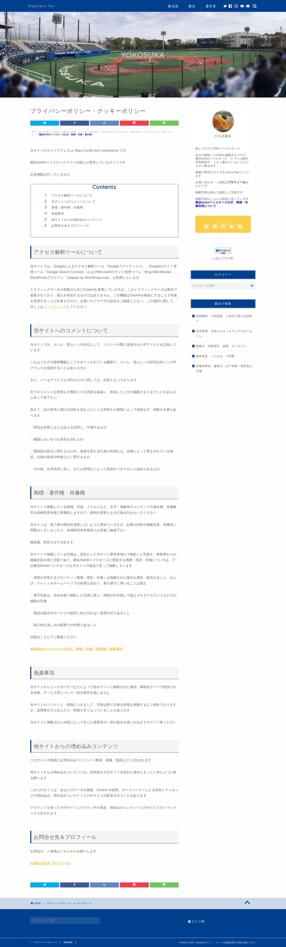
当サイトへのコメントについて (73, 201)
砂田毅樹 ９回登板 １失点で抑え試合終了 (224, 319)
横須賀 (173, 6)
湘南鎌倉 (68, 942)
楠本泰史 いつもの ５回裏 (215, 356)
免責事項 (57, 213)
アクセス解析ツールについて (72, 195)
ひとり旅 (198, 921)
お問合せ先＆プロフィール (70, 225)
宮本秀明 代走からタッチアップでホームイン (224, 334)
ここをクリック (55, 306)
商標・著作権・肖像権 (67, 207)
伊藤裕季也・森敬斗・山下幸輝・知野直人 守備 (225, 369)
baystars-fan (41, 6)
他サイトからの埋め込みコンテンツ (76, 219)
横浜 (192, 6)
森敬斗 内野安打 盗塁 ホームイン (221, 346)
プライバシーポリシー (45, 942)
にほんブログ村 (223, 258)
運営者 (211, 6)
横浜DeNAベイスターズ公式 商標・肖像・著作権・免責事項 (76, 649)
